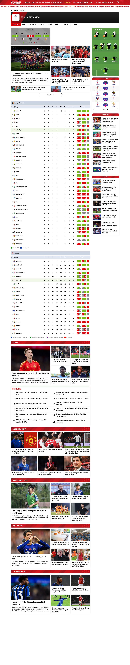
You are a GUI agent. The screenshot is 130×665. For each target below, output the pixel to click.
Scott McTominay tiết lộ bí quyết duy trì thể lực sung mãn (101, 6)
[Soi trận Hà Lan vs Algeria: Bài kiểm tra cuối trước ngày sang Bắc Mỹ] (105, 120)
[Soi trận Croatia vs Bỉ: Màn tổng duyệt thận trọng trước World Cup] (105, 141)
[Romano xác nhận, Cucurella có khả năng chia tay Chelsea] (32, 409)
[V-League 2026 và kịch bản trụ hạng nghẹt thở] (60, 512)
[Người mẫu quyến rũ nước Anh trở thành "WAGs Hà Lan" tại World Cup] (80, 558)
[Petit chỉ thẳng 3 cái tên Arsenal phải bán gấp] (51, 443)
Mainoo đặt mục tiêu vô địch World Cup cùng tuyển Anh (63, 6)
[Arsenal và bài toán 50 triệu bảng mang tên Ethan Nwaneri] (80, 584)
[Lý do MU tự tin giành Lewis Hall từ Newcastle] (60, 355)
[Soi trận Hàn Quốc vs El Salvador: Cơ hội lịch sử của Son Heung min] (105, 134)
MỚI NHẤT (27, 2)
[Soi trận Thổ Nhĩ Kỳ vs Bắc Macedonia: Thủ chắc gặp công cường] (105, 148)
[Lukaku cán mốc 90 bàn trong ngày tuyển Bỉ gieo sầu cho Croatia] (105, 189)
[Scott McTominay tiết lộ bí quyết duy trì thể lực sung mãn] (80, 375)
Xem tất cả (50, 95)
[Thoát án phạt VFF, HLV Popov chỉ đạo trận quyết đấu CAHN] (60, 492)
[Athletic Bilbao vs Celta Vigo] (105, 88)
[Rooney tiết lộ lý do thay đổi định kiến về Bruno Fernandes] (72, 409)
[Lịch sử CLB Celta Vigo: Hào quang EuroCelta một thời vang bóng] (60, 75)
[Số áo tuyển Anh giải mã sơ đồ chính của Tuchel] (72, 398)
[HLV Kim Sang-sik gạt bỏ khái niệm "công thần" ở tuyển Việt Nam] (80, 512)
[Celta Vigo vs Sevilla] (105, 82)
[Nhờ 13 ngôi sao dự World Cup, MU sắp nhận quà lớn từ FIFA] (32, 421)
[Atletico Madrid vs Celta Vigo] (105, 99)
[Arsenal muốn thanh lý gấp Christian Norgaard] (32, 403)
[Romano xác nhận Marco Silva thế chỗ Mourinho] (72, 403)
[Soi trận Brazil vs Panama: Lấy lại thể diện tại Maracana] (105, 169)
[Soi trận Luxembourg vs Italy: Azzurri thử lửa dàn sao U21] (105, 127)
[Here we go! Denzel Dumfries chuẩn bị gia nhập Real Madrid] (72, 393)
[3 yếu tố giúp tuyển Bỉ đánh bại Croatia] (105, 182)
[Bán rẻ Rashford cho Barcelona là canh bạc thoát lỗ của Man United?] (105, 224)
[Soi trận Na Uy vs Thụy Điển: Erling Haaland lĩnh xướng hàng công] (105, 155)
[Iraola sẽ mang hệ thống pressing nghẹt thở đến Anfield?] (105, 203)
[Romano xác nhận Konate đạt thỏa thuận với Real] (32, 415)
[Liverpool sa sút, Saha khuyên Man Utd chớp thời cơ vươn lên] (72, 415)
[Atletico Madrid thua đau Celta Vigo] (60, 55)
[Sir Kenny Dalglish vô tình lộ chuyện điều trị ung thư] (60, 558)
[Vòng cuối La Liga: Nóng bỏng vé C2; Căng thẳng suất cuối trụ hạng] (30, 89)
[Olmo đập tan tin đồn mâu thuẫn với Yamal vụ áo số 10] (30, 365)
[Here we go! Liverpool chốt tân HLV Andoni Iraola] (77, 466)
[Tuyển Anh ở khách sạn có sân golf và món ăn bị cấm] (60, 538)
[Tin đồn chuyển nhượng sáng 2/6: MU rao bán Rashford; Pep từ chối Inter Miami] (24, 443)
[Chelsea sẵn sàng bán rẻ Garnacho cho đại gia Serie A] (24, 466)
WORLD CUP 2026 (36, 2)
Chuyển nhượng (78, 2)
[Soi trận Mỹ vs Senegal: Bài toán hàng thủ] (105, 162)
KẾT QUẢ (53, 2)
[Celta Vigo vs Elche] (105, 104)
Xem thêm (105, 109)
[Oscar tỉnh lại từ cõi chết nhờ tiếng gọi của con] (32, 398)
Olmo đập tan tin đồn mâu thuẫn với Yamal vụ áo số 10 (26, 6)
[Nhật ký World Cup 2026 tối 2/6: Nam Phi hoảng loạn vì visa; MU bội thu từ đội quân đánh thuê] (77, 443)
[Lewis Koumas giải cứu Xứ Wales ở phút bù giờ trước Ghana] (80, 355)
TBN (91, 2)
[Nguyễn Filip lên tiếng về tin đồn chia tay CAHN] (80, 492)
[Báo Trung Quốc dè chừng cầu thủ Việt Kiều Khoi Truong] (30, 502)
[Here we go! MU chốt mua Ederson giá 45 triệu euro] (32, 393)
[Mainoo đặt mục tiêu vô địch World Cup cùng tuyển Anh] (60, 375)
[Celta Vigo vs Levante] (105, 93)
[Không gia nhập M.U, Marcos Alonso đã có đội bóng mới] (70, 89)
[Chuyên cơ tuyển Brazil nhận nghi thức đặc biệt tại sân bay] (80, 538)
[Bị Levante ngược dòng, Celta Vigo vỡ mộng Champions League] (30, 65)
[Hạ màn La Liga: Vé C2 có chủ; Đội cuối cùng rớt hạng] (80, 75)
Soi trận (104, 2)
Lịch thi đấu (46, 2)
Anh (86, 2)
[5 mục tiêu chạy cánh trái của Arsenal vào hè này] (105, 217)
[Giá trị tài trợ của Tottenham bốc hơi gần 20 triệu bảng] (105, 231)
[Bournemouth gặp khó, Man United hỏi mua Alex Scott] (72, 422)
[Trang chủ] (14, 10)
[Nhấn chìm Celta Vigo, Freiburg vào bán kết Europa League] (80, 55)
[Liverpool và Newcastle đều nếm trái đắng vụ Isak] (105, 210)
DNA (99, 2)
